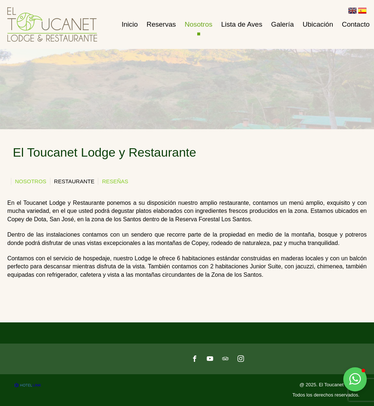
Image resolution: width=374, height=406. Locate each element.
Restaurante (74, 181)
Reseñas (115, 181)
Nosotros (30, 181)
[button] (355, 379)
